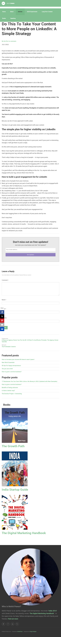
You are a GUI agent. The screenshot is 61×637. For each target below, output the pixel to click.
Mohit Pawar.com (8, 3)
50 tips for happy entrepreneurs (11, 365)
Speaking (12, 18)
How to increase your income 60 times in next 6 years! (18, 359)
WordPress (20, 631)
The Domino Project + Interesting (12, 393)
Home (4, 11)
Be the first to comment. (9, 41)
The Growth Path (13, 446)
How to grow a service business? (11, 371)
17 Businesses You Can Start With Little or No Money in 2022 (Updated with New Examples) (29, 381)
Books (4, 18)
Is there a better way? (8, 390)
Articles (20, 11)
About (11, 11)
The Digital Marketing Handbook (24, 533)
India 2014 (52, 611)
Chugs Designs (33, 631)
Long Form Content (47, 11)
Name (4, 300)
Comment (5, 280)
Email (4, 309)
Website (4, 318)
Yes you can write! (7, 368)
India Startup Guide (15, 489)
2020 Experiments (32, 11)
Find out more (13, 619)
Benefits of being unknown (10, 387)
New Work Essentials (8, 362)
